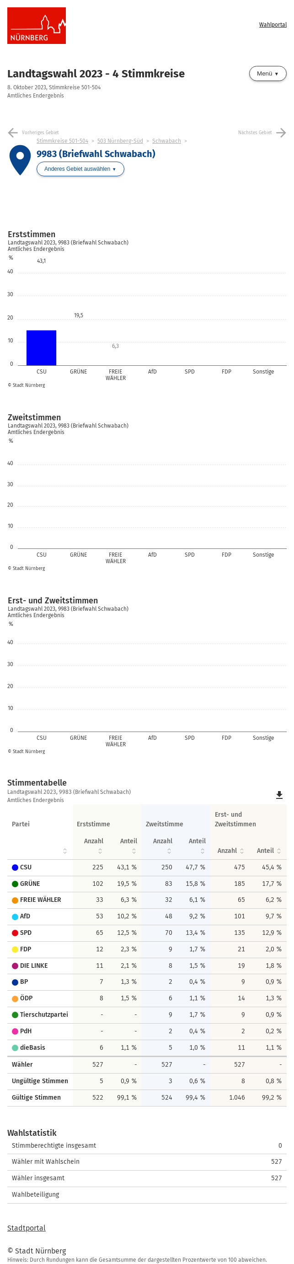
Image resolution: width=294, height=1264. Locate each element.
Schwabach (166, 141)
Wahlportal (273, 25)
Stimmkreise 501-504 (62, 141)
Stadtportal (26, 1228)
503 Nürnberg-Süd (120, 141)
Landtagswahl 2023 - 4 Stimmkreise (96, 73)
